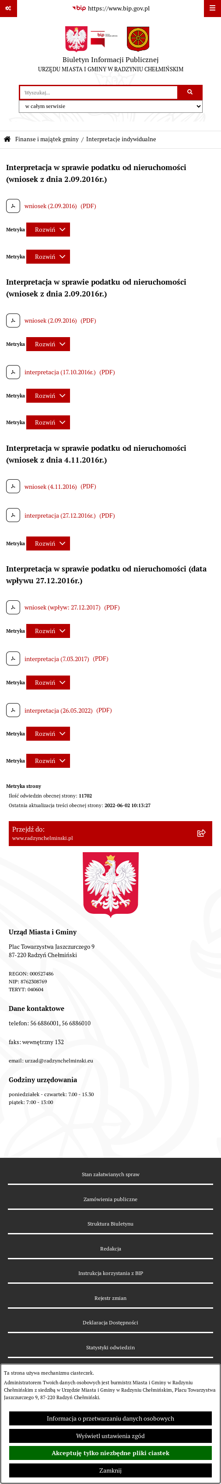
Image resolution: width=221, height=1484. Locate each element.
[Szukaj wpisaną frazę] (191, 92)
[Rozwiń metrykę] (48, 230)
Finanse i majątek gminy (47, 139)
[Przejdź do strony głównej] (110, 51)
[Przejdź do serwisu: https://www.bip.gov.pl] (110, 8)
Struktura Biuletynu (110, 1223)
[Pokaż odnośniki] (8, 8)
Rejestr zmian (110, 1298)
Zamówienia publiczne (110, 1199)
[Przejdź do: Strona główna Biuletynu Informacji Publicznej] (7, 139)
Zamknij (110, 1470)
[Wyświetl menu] (212, 8)
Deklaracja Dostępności (110, 1322)
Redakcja (110, 1248)
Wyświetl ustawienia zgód (110, 1436)
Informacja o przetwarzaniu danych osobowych (110, 1418)
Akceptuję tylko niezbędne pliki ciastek (110, 1453)
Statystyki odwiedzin (110, 1347)
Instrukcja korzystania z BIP (110, 1273)
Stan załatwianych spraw (111, 1174)
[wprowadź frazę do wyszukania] (99, 92)
